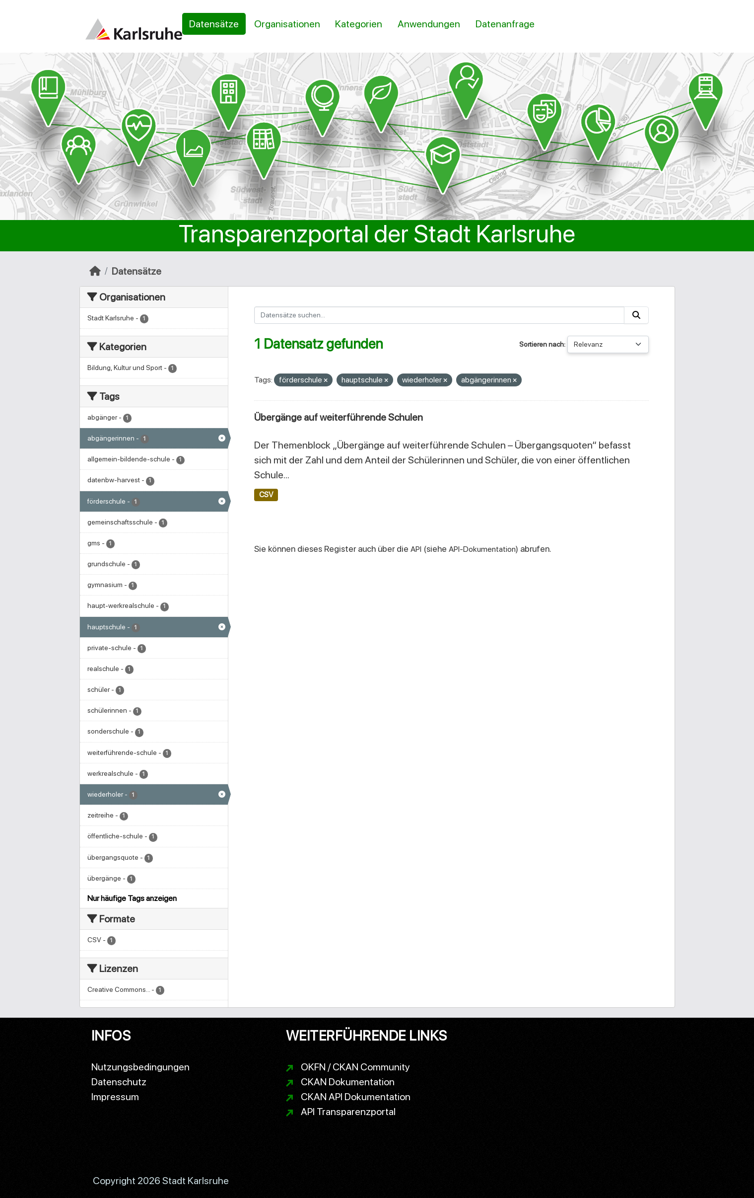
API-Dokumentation (482, 549)
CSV (266, 494)
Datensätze (214, 24)
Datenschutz (118, 1082)
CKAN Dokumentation (348, 1082)
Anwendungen (429, 24)
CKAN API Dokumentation (356, 1097)
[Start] (95, 271)
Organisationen (287, 24)
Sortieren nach (541, 344)
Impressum (115, 1097)
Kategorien (358, 24)
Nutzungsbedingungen (140, 1067)
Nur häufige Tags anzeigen (132, 898)
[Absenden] (636, 315)
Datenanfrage (505, 24)
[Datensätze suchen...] (439, 315)
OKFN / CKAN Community (355, 1067)
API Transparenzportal (348, 1112)
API (416, 549)
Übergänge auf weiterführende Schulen (338, 417)
